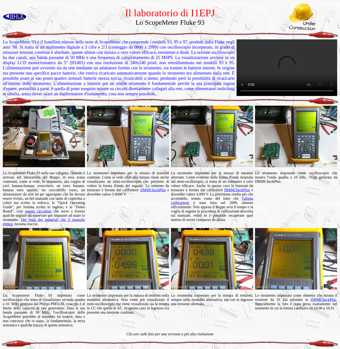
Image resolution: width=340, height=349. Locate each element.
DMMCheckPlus (153, 190)
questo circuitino (38, 211)
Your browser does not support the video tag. (287, 67)
